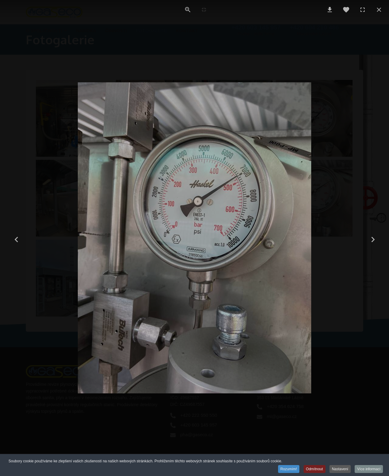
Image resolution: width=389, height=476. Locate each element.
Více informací (368, 469)
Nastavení (340, 469)
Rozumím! (289, 469)
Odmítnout (314, 469)
